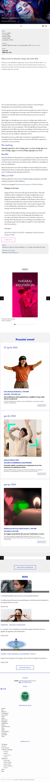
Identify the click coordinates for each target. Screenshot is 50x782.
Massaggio (4, 721)
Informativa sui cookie (18, 779)
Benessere (4, 711)
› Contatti (5, 757)
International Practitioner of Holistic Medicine (29, 184)
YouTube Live (15, 394)
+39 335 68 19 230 (26, 682)
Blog (3, 771)
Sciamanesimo (5, 731)
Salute (16, 591)
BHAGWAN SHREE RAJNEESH (14, 232)
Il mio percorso (5, 748)
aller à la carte (36, 45)
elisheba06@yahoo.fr (13, 252)
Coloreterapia (5, 713)
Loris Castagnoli (25, 2)
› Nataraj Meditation (7, 766)
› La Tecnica (5, 751)
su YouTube (14, 531)
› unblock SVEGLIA (7, 762)
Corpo (3, 716)
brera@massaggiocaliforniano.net (27, 681)
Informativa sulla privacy (29, 779)
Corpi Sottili (5, 591)
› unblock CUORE (7, 764)
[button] (21, 26)
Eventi (3, 769)
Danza (3, 718)
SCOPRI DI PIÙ (8, 240)
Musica (3, 725)
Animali (3, 708)
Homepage (4, 744)
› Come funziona (7, 755)
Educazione (4, 720)
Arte (3, 710)
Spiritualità (21, 591)
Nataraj (4, 105)
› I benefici (5, 753)
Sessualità (4, 733)
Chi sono (4, 746)
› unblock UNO (6, 760)
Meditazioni (5, 758)
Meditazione (11, 591)
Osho (3, 728)
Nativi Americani (6, 726)
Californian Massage (7, 749)
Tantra (3, 736)
